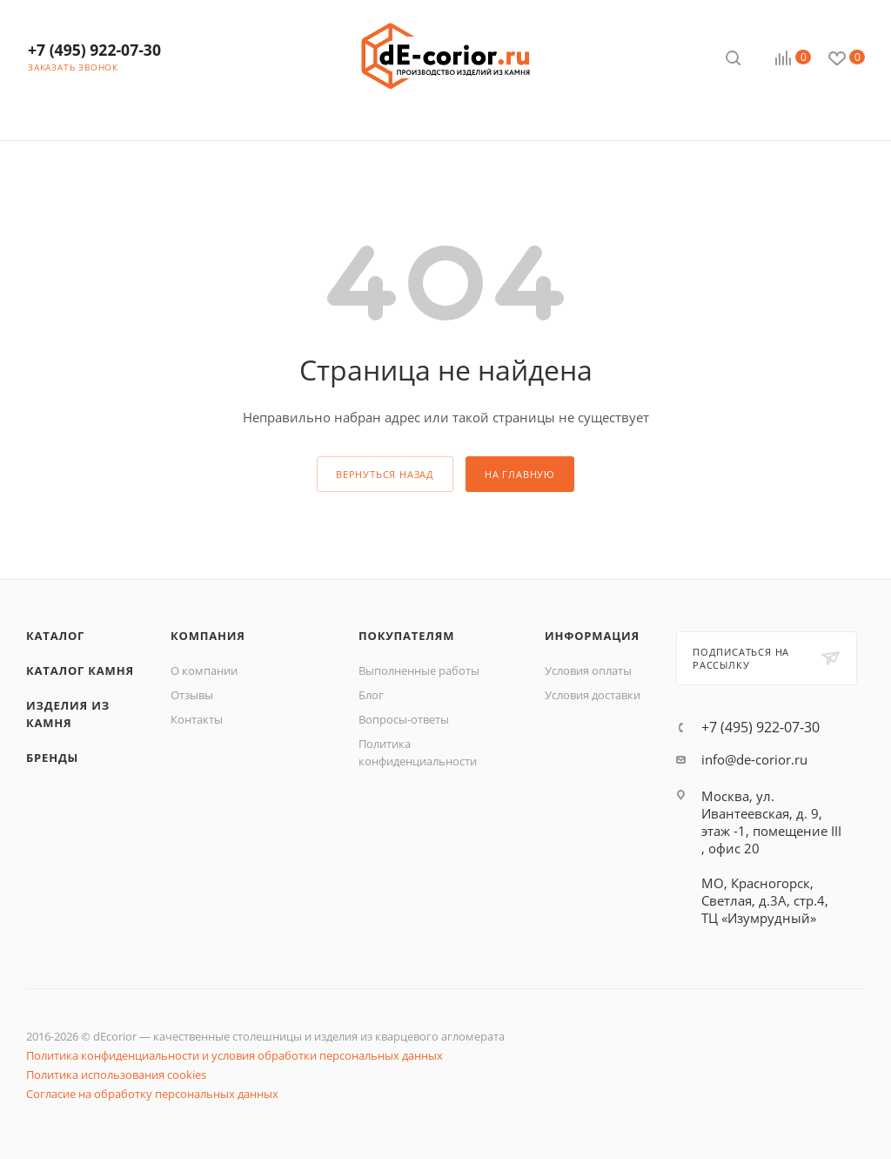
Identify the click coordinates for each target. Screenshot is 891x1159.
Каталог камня (80, 670)
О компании (204, 670)
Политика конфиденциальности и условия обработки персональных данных (234, 1055)
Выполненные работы (418, 670)
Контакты (197, 719)
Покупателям (406, 636)
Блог (371, 695)
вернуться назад (385, 474)
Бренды (52, 757)
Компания (208, 636)
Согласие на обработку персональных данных (152, 1094)
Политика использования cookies (116, 1074)
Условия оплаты (588, 670)
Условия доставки (592, 695)
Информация (592, 636)
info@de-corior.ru (754, 759)
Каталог (55, 636)
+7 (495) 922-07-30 (94, 49)
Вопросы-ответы (403, 719)
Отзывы (192, 695)
